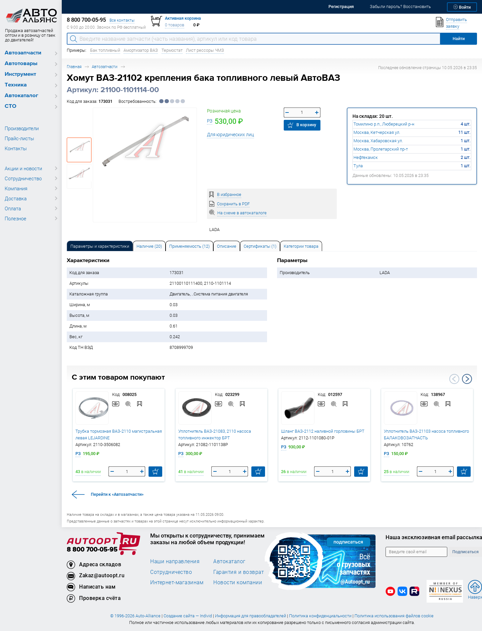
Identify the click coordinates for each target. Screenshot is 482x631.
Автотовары (21, 63)
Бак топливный (105, 50)
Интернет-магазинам (176, 582)
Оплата (13, 208)
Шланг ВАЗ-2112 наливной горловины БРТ (323, 431)
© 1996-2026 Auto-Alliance (135, 616)
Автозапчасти (23, 53)
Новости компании (237, 582)
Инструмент (20, 74)
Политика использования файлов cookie (394, 616)
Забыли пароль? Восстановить (400, 6)
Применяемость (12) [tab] (189, 246)
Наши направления (175, 561)
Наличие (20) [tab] (149, 246)
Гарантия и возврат (238, 572)
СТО (10, 106)
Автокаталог (21, 95)
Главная (74, 66)
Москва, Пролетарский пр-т (380, 149)
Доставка (16, 198)
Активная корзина (183, 18)
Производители (22, 128)
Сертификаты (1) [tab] (260, 246)
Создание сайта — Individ (188, 616)
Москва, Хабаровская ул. (378, 141)
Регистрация (341, 6)
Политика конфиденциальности (320, 616)
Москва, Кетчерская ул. (376, 132)
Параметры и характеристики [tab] (99, 246)
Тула (358, 166)
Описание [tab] (226, 246)
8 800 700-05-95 (92, 550)
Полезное (15, 218)
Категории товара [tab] (301, 246)
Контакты (16, 148)
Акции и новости (23, 168)
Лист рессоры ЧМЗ (205, 50)
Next (467, 379)
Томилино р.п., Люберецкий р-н (383, 124)
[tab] (100, 246)
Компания (16, 188)
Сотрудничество (23, 178)
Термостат (172, 50)
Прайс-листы (19, 138)
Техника (16, 85)
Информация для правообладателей (250, 616)
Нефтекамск (365, 157)
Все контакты (122, 20)
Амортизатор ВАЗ (141, 50)
